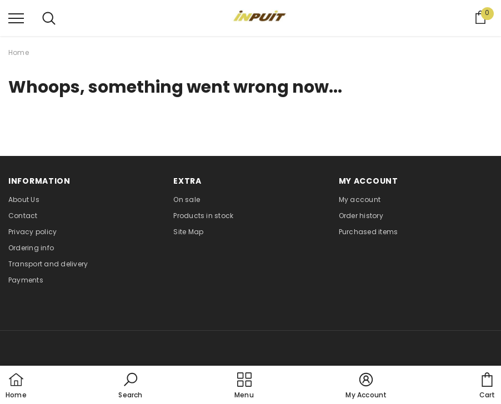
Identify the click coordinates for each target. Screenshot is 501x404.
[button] (130, 386)
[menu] (16, 18)
